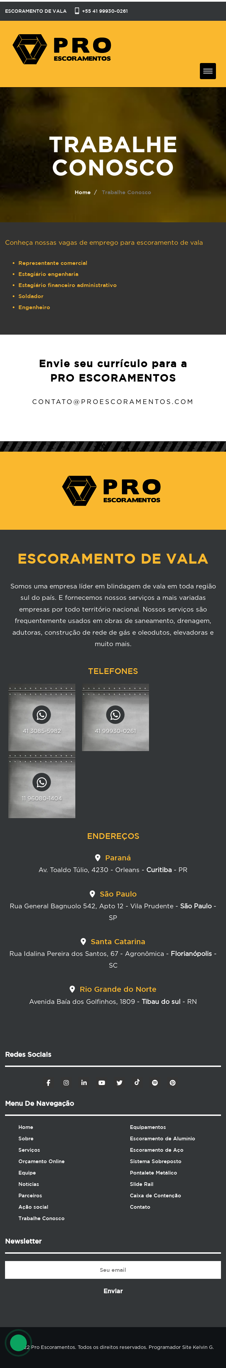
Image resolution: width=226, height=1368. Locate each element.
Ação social (33, 1207)
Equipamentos (148, 1127)
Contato (140, 1207)
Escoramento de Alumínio (162, 1138)
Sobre (25, 1138)
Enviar (113, 1291)
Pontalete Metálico (153, 1173)
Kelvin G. (203, 1347)
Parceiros (30, 1195)
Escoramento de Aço (156, 1150)
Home (25, 1127)
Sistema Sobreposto (155, 1161)
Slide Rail (141, 1184)
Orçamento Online (41, 1161)
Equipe (27, 1173)
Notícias (28, 1184)
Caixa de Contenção (155, 1195)
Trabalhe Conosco (41, 1218)
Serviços (29, 1150)
